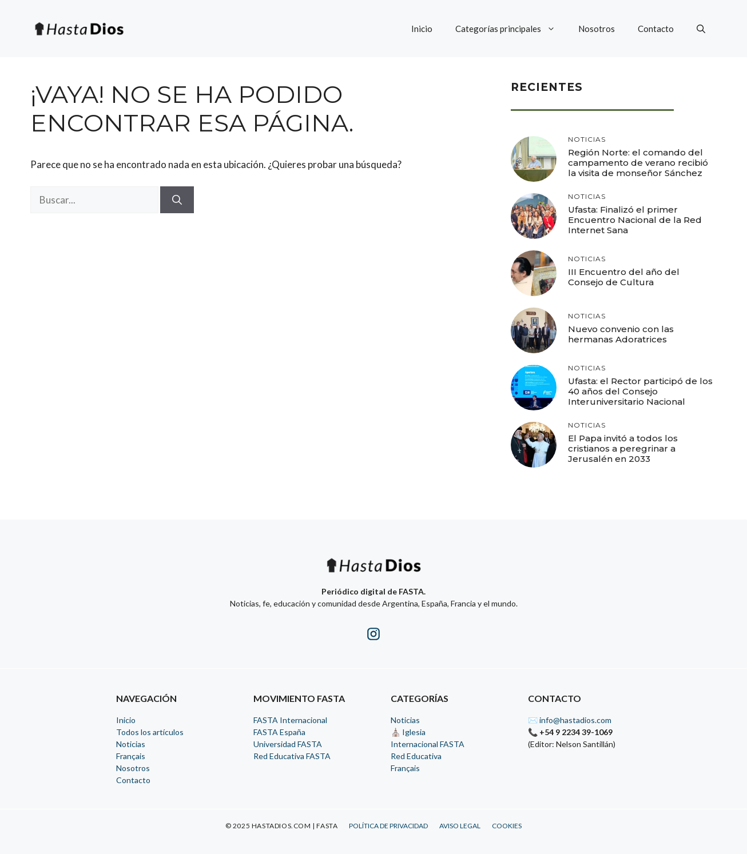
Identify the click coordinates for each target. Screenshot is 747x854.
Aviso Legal (459, 825)
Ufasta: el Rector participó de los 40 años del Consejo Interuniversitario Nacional (640, 391)
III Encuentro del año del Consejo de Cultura (624, 277)
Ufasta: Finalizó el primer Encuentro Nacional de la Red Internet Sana (635, 220)
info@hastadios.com (575, 720)
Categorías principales (511, 28)
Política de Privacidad (388, 825)
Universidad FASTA (287, 744)
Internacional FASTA (427, 744)
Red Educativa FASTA (292, 756)
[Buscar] (177, 200)
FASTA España (279, 732)
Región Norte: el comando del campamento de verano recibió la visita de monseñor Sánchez (638, 162)
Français (130, 756)
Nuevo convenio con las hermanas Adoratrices (621, 334)
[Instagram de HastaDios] (373, 635)
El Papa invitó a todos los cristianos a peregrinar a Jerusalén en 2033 (623, 448)
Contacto (656, 28)
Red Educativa (416, 756)
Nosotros (596, 28)
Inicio (421, 28)
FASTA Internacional (290, 720)
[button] (701, 28)
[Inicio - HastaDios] (373, 572)
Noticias (130, 744)
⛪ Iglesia (408, 732)
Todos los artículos (150, 732)
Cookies (507, 825)
